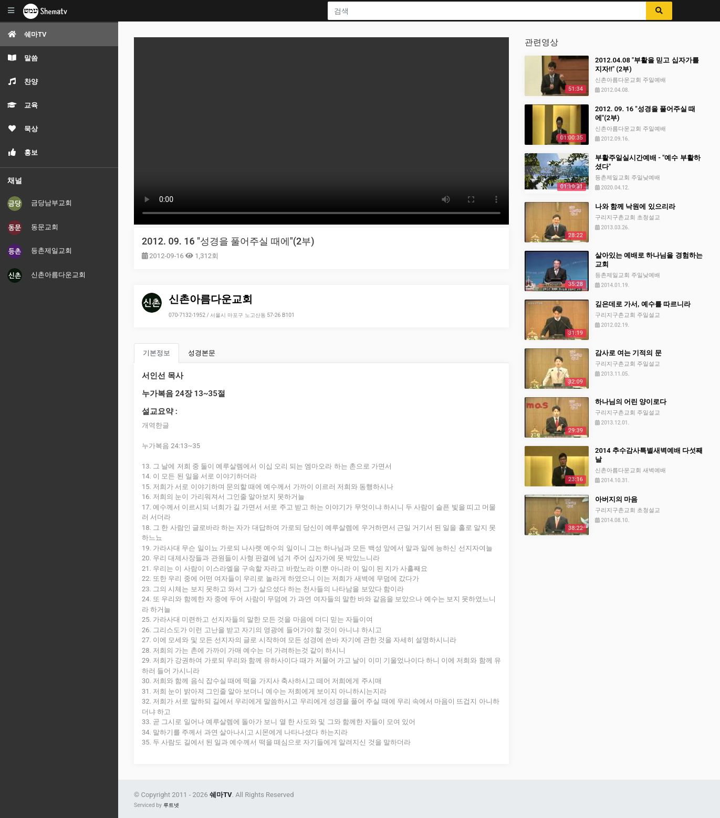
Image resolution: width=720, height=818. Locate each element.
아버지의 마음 (616, 499)
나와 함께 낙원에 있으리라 (635, 206)
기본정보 (156, 353)
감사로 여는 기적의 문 (628, 353)
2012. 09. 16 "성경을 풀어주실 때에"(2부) (228, 241)
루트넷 (171, 805)
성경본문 (201, 353)
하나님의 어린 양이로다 (630, 402)
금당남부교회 (39, 203)
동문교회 (32, 227)
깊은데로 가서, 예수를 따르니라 (643, 304)
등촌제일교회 (39, 251)
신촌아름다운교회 (46, 275)
